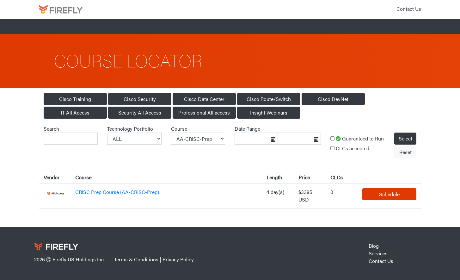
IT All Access (75, 112)
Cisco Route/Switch (269, 99)
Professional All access (204, 112)
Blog (374, 245)
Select (405, 138)
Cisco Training (75, 99)
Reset (405, 152)
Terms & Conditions (136, 259)
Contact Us (408, 8)
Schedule (389, 194)
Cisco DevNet (333, 99)
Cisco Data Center (204, 99)
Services (378, 253)
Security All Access (139, 112)
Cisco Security (140, 99)
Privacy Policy (178, 259)
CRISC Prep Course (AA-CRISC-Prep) (117, 192)
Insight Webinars (268, 112)
